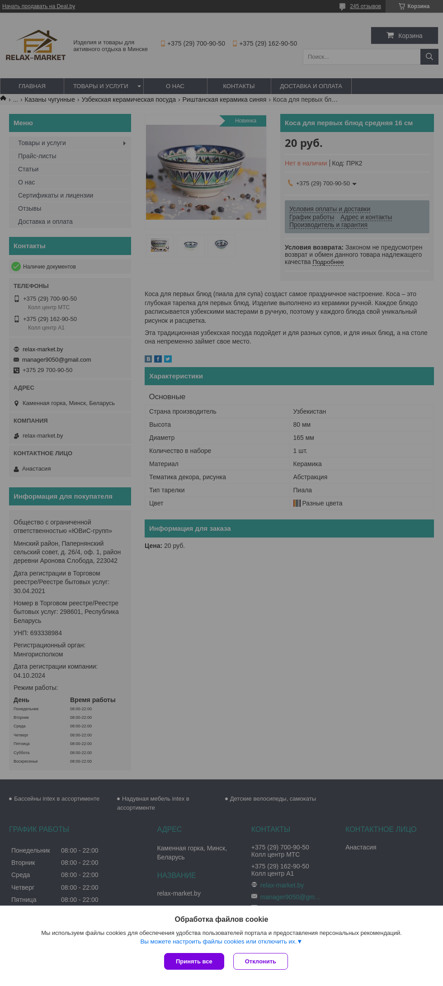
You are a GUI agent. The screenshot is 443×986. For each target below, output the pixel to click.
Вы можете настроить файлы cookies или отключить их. (218, 941)
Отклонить (260, 961)
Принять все (194, 961)
